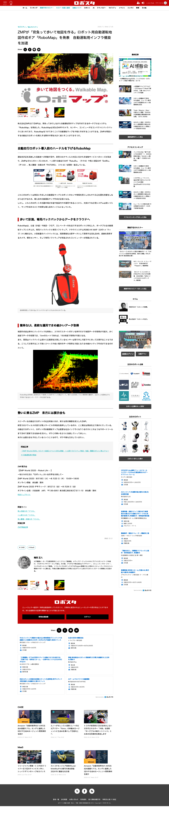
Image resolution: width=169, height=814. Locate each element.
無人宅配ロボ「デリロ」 (28, 511)
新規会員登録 (43, 617)
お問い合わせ (73, 807)
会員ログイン (128, 354)
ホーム (20, 8)
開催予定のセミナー (44, 8)
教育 (141, 8)
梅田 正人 (41, 558)
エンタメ (134, 8)
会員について (76, 8)
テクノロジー (103, 8)
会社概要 (64, 807)
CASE (23, 548)
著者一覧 (56, 807)
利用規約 (83, 807)
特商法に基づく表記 (109, 807)
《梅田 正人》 (107, 539)
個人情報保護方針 (94, 807)
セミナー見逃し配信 (61, 8)
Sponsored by (100, 697)
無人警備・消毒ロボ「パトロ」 (30, 519)
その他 (148, 8)
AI (94, 8)
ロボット (87, 8)
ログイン (87, 617)
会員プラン (142, 354)
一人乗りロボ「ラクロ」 (28, 515)
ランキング (30, 8)
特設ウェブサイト (25, 495)
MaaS (33, 548)
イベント (124, 8)
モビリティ (114, 8)
